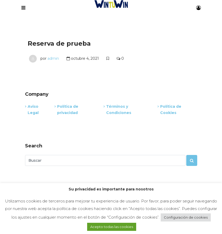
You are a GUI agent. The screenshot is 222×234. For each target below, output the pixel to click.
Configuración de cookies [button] (186, 217)
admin (53, 58)
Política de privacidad (67, 109)
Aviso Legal (33, 109)
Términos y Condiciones (118, 109)
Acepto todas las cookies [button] (111, 227)
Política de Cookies (170, 109)
